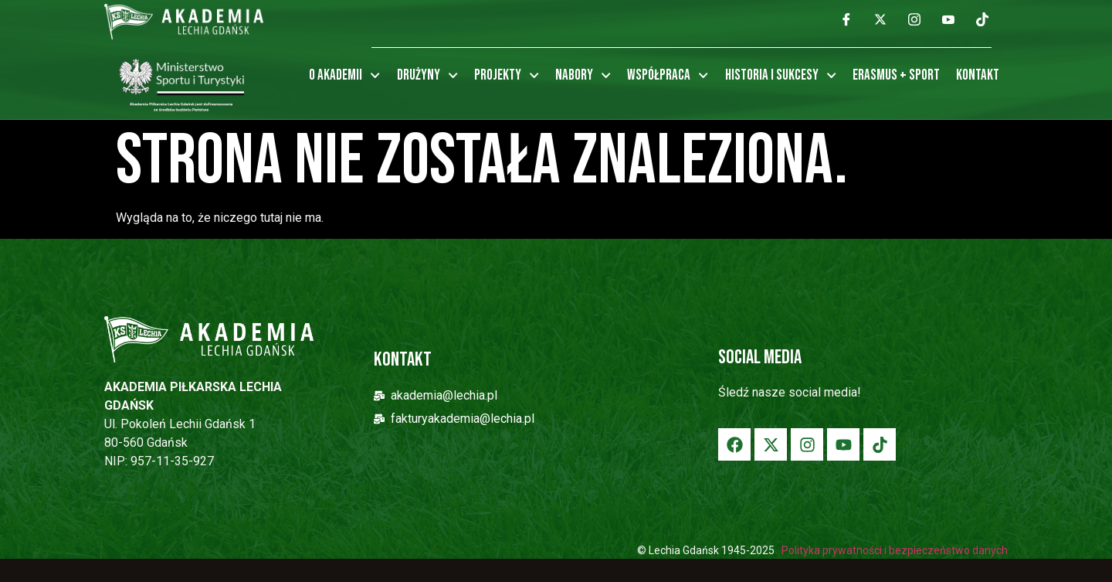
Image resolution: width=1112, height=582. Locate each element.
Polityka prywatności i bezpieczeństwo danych (893, 550)
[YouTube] (948, 19)
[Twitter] (880, 19)
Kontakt (977, 75)
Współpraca (667, 76)
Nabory (583, 76)
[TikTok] (982, 19)
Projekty (506, 76)
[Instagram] (914, 19)
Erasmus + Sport (896, 75)
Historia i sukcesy (780, 76)
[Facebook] (846, 19)
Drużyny (427, 76)
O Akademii (344, 76)
